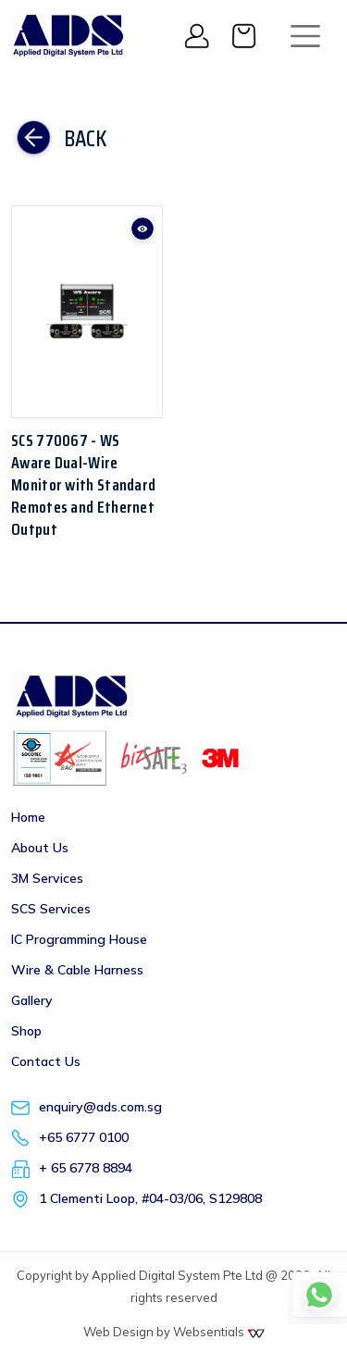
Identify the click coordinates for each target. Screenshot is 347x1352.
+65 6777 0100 (84, 1137)
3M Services (47, 878)
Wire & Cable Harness (77, 969)
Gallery (32, 1000)
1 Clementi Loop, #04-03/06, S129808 (150, 1198)
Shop (26, 1031)
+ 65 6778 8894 (85, 1168)
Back (58, 139)
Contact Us (46, 1061)
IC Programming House (79, 939)
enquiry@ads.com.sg (100, 1106)
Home (28, 817)
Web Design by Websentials (174, 1331)
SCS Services (51, 908)
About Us (39, 847)
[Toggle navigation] (305, 36)
